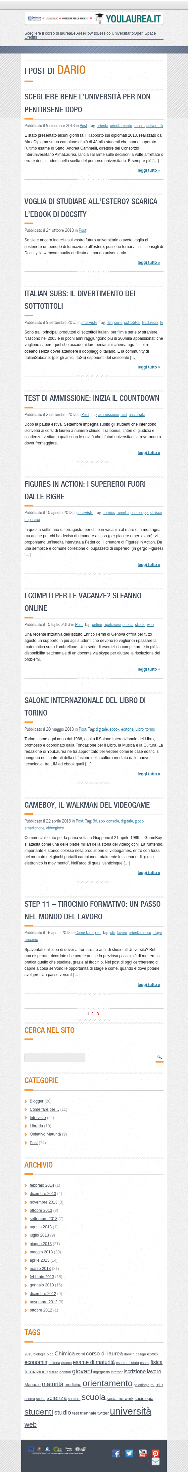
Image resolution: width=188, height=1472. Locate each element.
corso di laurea (104, 1353)
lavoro (122, 932)
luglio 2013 (39, 1235)
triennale (88, 1413)
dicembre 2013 (43, 1193)
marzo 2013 (40, 1268)
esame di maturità (94, 1362)
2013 (28, 1354)
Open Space (145, 33)
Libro (139, 729)
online (97, 624)
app (102, 821)
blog (50, 1354)
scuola (139, 125)
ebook (114, 729)
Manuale (32, 1384)
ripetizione (112, 624)
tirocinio (31, 939)
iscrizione (135, 1371)
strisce (156, 512)
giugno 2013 (41, 1244)
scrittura (74, 1399)
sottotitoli (132, 322)
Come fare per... (88, 932)
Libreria (36, 1126)
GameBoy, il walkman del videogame (87, 805)
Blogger (36, 1101)
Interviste (89, 322)
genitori (65, 1372)
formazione (36, 1371)
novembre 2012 (43, 1302)
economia (35, 1362)
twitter (103, 1413)
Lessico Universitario (115, 33)
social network (120, 1398)
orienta (102, 125)
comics (109, 512)
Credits (30, 37)
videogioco (55, 827)
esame (66, 1363)
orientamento (121, 125)
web (150, 624)
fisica (157, 1362)
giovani (82, 1371)
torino (150, 729)
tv (161, 322)
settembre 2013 (43, 1218)
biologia (39, 1354)
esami (144, 1363)
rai (153, 1385)
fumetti (123, 512)
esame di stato (127, 1363)
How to (91, 33)
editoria (127, 729)
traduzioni (150, 322)
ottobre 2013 (41, 1210)
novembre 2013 (43, 1202)
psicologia (141, 1385)
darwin (129, 1354)
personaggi (139, 512)
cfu (112, 932)
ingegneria (101, 1372)
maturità (52, 1384)
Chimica (65, 1353)
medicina (73, 1384)
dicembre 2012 (43, 1293)
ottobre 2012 (41, 1310)
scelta (40, 1399)
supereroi (32, 519)
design (140, 1354)
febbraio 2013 (42, 1277)
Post (83, 125)
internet (117, 1372)
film (110, 322)
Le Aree (78, 33)
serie (118, 322)
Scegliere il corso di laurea (47, 33)
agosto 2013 (41, 1227)
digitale (102, 729)
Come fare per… (44, 1109)
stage (157, 932)
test (123, 414)
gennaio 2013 (42, 1285)
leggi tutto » (149, 170)
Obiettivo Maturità (45, 1134)
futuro (53, 1372)
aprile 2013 (39, 1260)
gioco (139, 821)
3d (95, 821)
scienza (57, 1398)
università (154, 125)
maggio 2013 (41, 1252)
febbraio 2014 (42, 1185)
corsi (80, 1353)
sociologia (143, 1398)
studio (140, 624)
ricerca (29, 1399)
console (112, 821)
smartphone (34, 827)
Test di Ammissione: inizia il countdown (92, 398)
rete (159, 1384)
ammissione (108, 414)
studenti (38, 1411)
